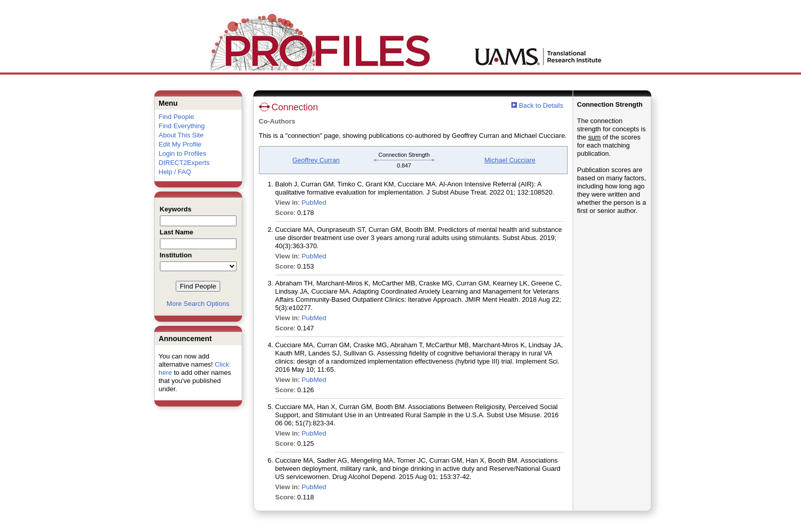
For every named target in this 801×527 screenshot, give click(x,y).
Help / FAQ (175, 172)
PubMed (313, 202)
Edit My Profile (180, 144)
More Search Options (198, 303)
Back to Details (541, 105)
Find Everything (182, 126)
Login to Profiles (182, 153)
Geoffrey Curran (316, 160)
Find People (176, 117)
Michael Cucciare (509, 160)
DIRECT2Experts (184, 162)
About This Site (181, 135)
